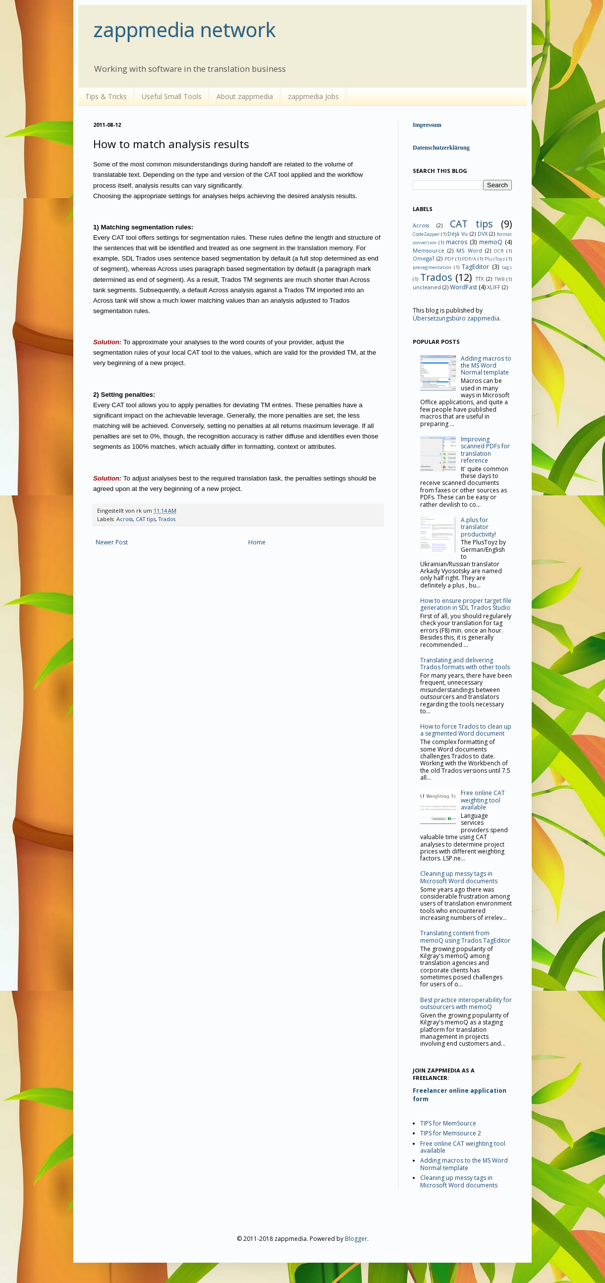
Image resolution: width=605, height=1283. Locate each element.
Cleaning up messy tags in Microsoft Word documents (458, 877)
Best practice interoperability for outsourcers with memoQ (466, 1003)
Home (257, 542)
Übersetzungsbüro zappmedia (456, 318)
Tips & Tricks (106, 96)
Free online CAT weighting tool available (483, 800)
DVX (483, 233)
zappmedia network (184, 29)
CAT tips (146, 519)
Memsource (428, 250)
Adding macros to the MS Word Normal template (486, 365)
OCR (499, 251)
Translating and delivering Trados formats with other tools (465, 663)
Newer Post (112, 542)
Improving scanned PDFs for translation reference (485, 450)
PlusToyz (495, 259)
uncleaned (427, 287)
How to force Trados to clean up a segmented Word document (465, 730)
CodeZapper (426, 234)
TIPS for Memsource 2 (450, 1133)
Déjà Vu (457, 233)
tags (507, 267)
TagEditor (475, 267)
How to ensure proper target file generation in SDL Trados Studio (465, 604)
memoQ (490, 242)
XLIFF (493, 287)
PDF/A (469, 259)
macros (456, 242)
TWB (499, 279)
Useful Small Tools (172, 96)
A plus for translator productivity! (478, 527)
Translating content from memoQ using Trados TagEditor (465, 936)
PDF (449, 259)
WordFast (463, 287)
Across (124, 519)
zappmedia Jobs (313, 96)
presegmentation (432, 267)
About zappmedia (245, 96)
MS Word (469, 250)
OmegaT (424, 258)
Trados (167, 519)
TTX (480, 278)
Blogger (356, 1238)
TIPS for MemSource (448, 1123)
